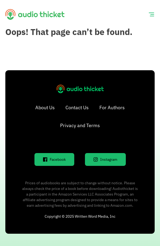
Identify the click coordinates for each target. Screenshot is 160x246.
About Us (45, 107)
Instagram (105, 159)
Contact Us (77, 107)
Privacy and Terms (80, 125)
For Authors (112, 107)
